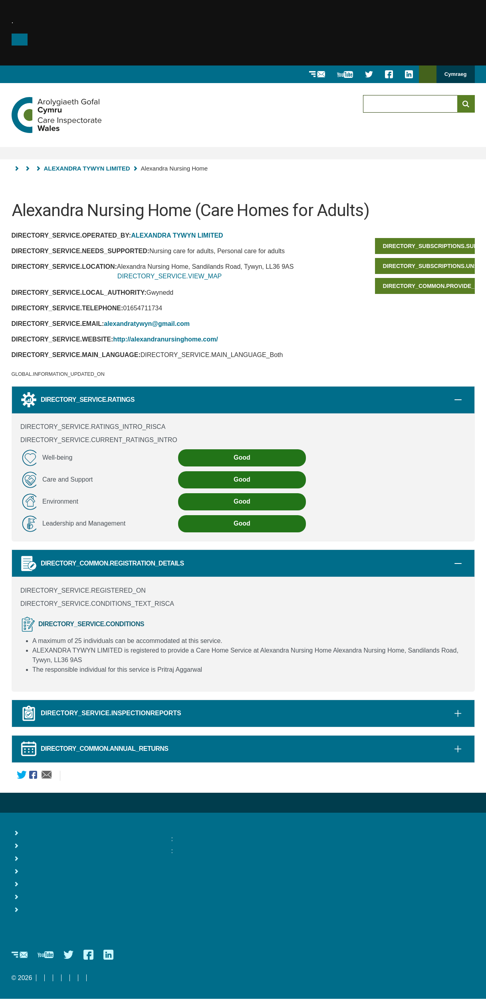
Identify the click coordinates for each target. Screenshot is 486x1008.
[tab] (458, 400)
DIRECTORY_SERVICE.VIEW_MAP (169, 276)
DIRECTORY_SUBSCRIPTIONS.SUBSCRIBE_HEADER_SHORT (429, 246)
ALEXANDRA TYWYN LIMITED (87, 168)
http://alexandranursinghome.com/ (165, 339)
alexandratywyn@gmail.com (147, 323)
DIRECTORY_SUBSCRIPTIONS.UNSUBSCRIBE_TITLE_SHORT (429, 266)
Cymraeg (455, 74)
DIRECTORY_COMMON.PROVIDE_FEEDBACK (429, 286)
